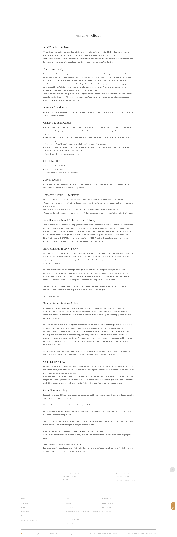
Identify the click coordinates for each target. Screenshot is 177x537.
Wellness (45, 6)
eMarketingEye (152, 533)
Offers (70, 6)
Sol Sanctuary (107, 512)
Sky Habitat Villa (107, 499)
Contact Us (69, 523)
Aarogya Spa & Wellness (29, 520)
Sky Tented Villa (107, 507)
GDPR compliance (55, 534)
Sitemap (70, 534)
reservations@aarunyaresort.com (129, 480)
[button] (10, 6)
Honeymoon (59, 6)
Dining (23, 507)
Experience (25, 512)
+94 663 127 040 (122, 473)
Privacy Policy (38, 534)
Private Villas (31, 6)
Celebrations (70, 507)
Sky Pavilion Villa (108, 503)
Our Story (24, 503)
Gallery (68, 503)
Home (18, 6)
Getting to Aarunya (73, 519)
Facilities (24, 516)
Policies (23, 534)
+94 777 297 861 (122, 477)
